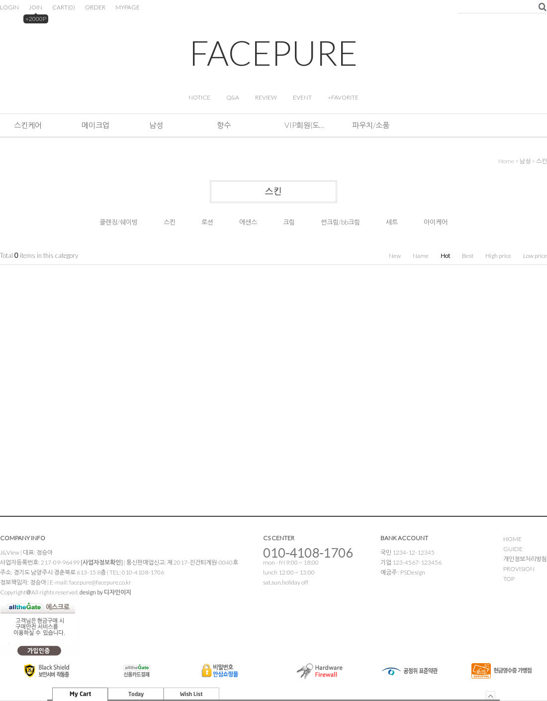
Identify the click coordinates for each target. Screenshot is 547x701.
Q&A (232, 97)
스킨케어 (28, 124)
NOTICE (199, 97)
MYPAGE (127, 7)
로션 (207, 222)
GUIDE (513, 549)
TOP (509, 579)
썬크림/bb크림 (340, 222)
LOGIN (9, 7)
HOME (512, 539)
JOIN (35, 7)
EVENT (302, 97)
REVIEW (266, 97)
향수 (224, 124)
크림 (289, 222)
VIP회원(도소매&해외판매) (304, 124)
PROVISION (519, 569)
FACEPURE (273, 52)
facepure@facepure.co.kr (100, 582)
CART (63, 7)
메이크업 (95, 124)
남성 (156, 124)
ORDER (95, 7)
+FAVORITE (343, 97)
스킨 (541, 161)
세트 (392, 222)
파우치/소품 (370, 124)
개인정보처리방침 (525, 559)
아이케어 (436, 222)
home (506, 161)
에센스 (248, 222)
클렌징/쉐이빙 (118, 222)
